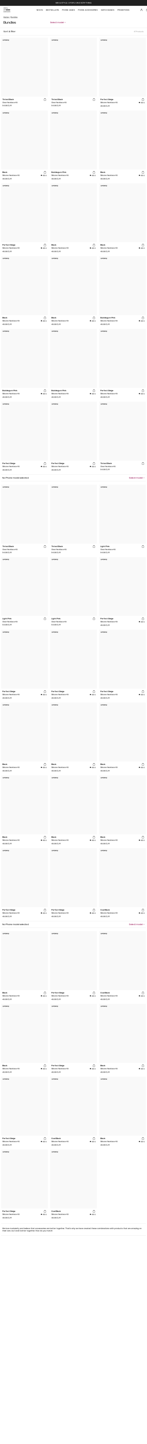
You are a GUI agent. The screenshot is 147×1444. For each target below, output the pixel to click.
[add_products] (45, 99)
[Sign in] (141, 10)
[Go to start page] (6, 10)
